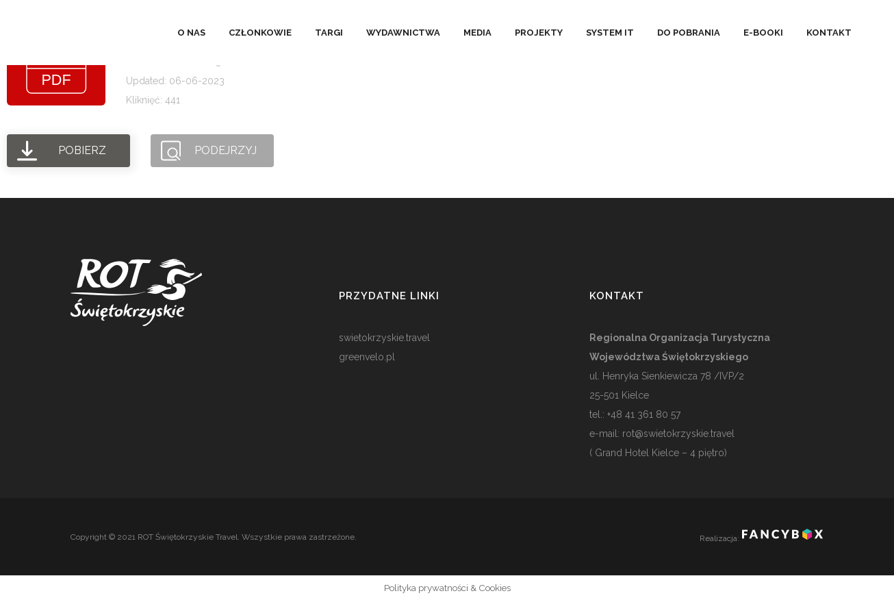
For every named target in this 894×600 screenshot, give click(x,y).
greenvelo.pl (367, 356)
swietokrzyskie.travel (384, 337)
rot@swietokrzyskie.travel (677, 433)
